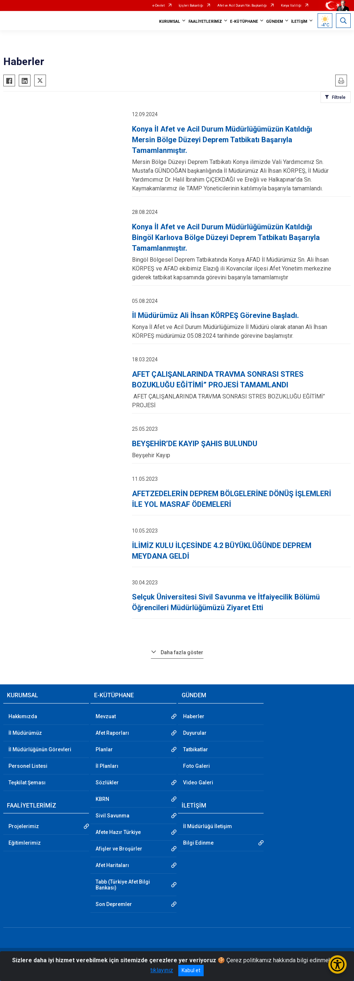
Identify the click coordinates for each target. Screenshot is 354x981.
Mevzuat (106, 716)
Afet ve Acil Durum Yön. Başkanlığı (242, 5)
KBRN (102, 799)
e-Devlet (159, 5)
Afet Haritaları (112, 865)
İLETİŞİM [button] (299, 21)
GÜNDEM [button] (274, 21)
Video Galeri (198, 782)
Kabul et (191, 970)
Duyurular (195, 733)
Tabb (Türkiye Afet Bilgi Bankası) (123, 885)
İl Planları (107, 766)
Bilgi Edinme (198, 843)
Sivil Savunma (112, 816)
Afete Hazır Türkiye (118, 832)
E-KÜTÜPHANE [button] (244, 21)
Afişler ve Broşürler (119, 849)
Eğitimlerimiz (24, 843)
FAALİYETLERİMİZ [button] (205, 21)
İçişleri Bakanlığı (191, 5)
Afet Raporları (112, 733)
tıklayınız (161, 970)
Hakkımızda (22, 716)
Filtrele (339, 97)
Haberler (193, 716)
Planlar (104, 749)
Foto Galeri (196, 766)
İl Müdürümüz (25, 733)
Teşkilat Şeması (27, 782)
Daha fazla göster (182, 652)
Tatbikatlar (195, 749)
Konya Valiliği (291, 5)
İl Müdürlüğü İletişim (207, 826)
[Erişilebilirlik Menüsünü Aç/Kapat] (337, 964)
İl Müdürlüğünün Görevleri (39, 749)
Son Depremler (114, 904)
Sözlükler (107, 782)
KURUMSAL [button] (169, 21)
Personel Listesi (27, 766)
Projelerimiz (23, 826)
